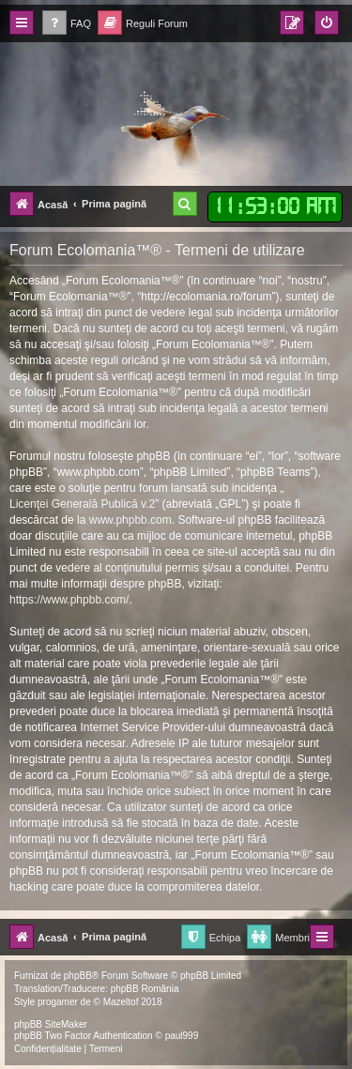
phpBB (78, 975)
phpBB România (145, 989)
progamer (58, 1002)
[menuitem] (66, 24)
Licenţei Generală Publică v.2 (82, 504)
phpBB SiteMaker (50, 1024)
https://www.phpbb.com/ (69, 599)
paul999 (182, 1036)
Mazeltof (121, 1002)
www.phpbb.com (130, 520)
